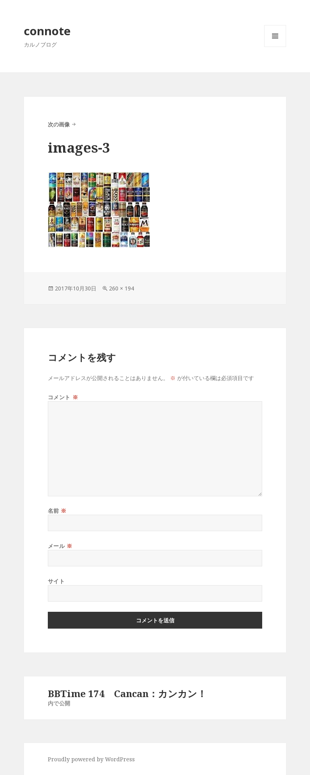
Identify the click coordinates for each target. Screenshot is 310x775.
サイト (56, 581)
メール (60, 546)
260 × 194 (121, 288)
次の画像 (59, 124)
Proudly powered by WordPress (91, 759)
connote (47, 30)
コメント (63, 397)
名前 (57, 510)
